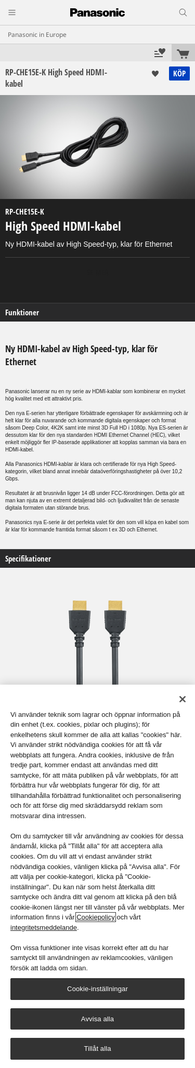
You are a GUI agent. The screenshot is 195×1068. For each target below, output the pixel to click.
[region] (97, 876)
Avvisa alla (97, 1019)
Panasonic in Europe (37, 34)
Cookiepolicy (95, 917)
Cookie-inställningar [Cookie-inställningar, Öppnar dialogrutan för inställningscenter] (97, 989)
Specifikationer (28, 558)
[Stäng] (182, 699)
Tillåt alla (97, 1048)
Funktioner (22, 312)
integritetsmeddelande (43, 927)
